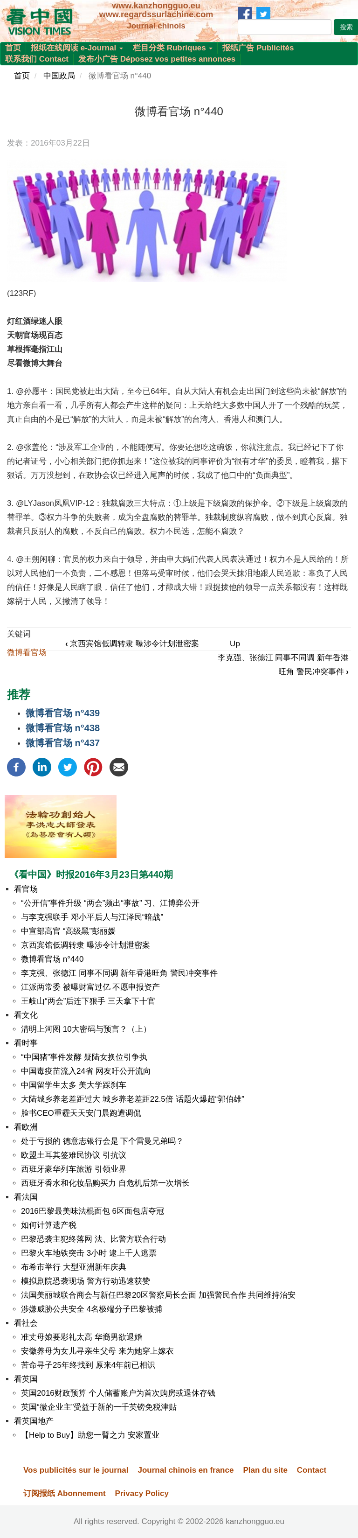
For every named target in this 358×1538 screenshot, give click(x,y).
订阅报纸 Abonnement (64, 1493)
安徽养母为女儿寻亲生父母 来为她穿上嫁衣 (97, 1351)
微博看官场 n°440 (52, 959)
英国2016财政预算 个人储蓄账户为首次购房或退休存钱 (118, 1393)
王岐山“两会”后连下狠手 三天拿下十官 (88, 1001)
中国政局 (59, 75)
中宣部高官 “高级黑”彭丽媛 (68, 931)
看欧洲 (26, 1127)
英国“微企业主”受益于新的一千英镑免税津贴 (99, 1407)
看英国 (26, 1379)
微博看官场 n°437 (63, 743)
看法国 (26, 1197)
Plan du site (265, 1470)
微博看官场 (27, 652)
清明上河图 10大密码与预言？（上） (86, 1029)
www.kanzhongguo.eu (156, 5)
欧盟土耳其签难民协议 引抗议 (73, 1155)
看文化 (26, 1015)
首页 (13, 47)
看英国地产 (34, 1421)
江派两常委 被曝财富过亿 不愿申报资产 (90, 987)
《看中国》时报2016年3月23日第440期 (91, 874)
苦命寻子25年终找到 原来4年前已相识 (88, 1365)
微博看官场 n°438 (63, 728)
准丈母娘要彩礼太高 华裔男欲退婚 (81, 1337)
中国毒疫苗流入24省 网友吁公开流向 (86, 1071)
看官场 (26, 889)
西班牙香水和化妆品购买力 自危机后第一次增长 (105, 1183)
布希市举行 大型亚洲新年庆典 (73, 1267)
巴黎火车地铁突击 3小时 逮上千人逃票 (89, 1253)
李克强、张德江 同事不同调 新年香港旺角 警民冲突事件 (119, 973)
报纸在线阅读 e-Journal (77, 47)
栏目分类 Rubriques (173, 47)
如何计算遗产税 (48, 1225)
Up (235, 643)
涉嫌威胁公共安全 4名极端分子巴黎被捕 (91, 1309)
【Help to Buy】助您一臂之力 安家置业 (90, 1435)
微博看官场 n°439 (63, 713)
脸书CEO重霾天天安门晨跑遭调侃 (81, 1113)
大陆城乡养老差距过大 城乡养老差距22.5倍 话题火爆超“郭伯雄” (132, 1099)
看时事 (26, 1043)
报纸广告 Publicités (258, 47)
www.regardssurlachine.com (156, 14)
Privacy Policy (142, 1493)
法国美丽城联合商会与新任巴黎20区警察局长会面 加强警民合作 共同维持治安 (158, 1295)
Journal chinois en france (186, 1470)
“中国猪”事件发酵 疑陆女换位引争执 (84, 1057)
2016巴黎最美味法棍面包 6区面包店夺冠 (92, 1211)
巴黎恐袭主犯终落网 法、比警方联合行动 (93, 1239)
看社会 (26, 1323)
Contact (311, 1470)
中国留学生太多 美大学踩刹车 (73, 1085)
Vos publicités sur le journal (75, 1470)
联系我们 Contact (37, 59)
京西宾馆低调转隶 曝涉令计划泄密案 (132, 643)
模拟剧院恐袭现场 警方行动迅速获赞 (85, 1281)
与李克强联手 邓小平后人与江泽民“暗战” (92, 917)
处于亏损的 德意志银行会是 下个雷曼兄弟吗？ (102, 1141)
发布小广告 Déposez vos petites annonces (156, 59)
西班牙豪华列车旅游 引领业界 (73, 1169)
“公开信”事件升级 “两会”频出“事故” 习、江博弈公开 (110, 903)
